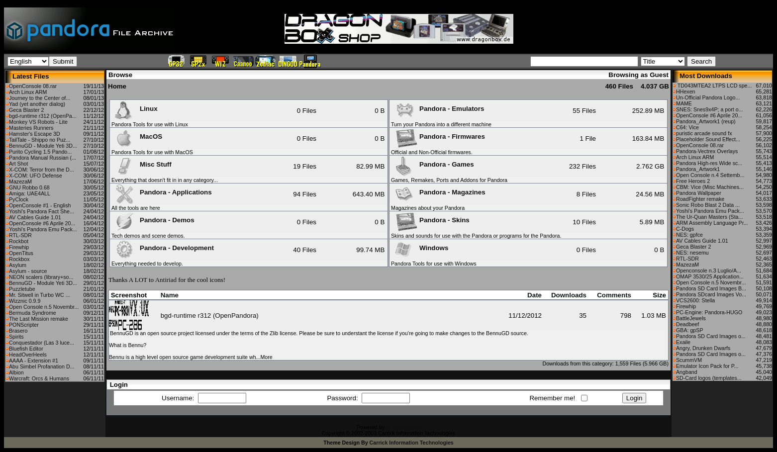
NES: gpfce (689, 235)
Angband (686, 372)
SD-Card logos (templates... (708, 378)
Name (170, 295)
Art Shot (18, 164)
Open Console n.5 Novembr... (44, 307)
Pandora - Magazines (439, 192)
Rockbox (19, 259)
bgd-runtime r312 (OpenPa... (43, 116)
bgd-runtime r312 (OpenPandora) (210, 315)
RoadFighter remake (700, 199)
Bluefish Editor (26, 349)
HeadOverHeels (28, 355)
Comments (614, 295)
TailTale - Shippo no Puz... (39, 140)
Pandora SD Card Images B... (711, 288)
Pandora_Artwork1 (698, 169)
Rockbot (18, 241)
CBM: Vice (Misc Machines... (710, 187)
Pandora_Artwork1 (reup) (706, 121)
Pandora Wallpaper (698, 193)
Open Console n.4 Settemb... (710, 175)
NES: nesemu (692, 253)
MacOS (137, 136)
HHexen (685, 91)
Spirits (16, 337)
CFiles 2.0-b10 (403, 427)
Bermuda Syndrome (32, 313)
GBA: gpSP (689, 330)
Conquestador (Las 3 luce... (41, 343)
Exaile (683, 342)
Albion (16, 372)
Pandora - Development (163, 248)
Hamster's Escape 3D (34, 134)
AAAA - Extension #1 (33, 360)
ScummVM (689, 360)
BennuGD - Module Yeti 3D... (43, 146)
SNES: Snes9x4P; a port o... (709, 109)
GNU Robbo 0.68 (29, 187)
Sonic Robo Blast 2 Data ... (708, 205)
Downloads (568, 295)
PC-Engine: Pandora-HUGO (709, 312)
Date (534, 295)
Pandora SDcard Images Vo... (711, 294)
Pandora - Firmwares (438, 136)
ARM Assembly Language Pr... (712, 223)
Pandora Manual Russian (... (42, 158)
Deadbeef (687, 324)
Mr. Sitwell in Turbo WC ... (39, 295)
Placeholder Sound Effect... (708, 139)
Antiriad (166, 279)
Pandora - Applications (162, 192)
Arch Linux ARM (28, 92)
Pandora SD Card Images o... (711, 336)
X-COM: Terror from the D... (41, 170)
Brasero (18, 331)
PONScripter (24, 325)
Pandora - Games (433, 164)
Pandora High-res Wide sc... (709, 163)
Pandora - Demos (153, 220)
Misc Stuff (142, 164)
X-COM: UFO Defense (35, 176)
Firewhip (19, 247)
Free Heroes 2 (693, 181)
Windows (420, 248)
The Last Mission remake (38, 319)
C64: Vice (687, 127)
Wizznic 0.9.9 (24, 301)
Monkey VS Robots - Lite (38, 122)
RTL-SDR (20, 235)
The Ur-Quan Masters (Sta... (709, 217)
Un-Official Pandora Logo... (708, 97)
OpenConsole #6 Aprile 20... (42, 223)
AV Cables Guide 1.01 (35, 217)
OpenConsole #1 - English (40, 205)
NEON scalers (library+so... (41, 277)
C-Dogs (685, 229)
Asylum (17, 265)
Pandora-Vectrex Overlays (707, 151)
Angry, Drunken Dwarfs (703, 348)
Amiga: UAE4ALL (29, 193)
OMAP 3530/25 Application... (710, 276)
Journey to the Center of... (39, 98)
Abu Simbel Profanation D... (42, 366)
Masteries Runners (31, 128)
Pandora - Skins (431, 220)
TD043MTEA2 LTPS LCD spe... (714, 86)
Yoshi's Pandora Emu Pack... (43, 229)
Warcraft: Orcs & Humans (39, 378)
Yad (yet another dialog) (37, 104)
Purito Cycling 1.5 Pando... (40, 152)
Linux (135, 108)
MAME (684, 103)
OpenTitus (21, 253)
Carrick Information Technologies (412, 443)
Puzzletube (22, 289)
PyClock (18, 199)
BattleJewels (691, 318)
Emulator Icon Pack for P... (707, 366)
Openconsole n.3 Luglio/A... (708, 270)
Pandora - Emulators (438, 108)
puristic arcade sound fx (704, 133)
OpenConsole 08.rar (33, 86)
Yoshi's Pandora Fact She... (41, 211)
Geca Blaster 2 (26, 110)
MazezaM (20, 181)
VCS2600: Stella (695, 300)
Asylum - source (28, 271)
